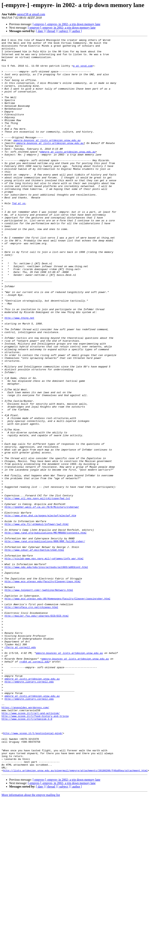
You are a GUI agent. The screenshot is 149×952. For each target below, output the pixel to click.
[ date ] (40, 31)
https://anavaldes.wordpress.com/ (25, 841)
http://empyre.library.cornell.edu (29, 810)
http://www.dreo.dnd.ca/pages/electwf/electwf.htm (40, 611)
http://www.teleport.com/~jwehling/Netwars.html (39, 700)
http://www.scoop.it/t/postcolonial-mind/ (33, 872)
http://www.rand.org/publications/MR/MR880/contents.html (46, 631)
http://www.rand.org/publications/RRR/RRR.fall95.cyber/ (45, 642)
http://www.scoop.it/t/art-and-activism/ (31, 848)
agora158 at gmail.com (31, 14)
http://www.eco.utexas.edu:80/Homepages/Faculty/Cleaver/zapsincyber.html (57, 711)
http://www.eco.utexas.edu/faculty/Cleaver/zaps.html (43, 690)
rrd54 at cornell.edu (34, 786)
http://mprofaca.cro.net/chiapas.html (31, 721)
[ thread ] (51, 31)
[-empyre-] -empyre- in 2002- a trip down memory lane (66, 24)
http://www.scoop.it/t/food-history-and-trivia (35, 851)
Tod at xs (18, 236)
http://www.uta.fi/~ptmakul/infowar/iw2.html (37, 621)
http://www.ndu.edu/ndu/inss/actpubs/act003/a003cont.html (46, 673)
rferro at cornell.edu (20, 769)
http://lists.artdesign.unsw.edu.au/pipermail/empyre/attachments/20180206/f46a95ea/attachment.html (75, 917)
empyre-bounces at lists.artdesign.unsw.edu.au (46, 161)
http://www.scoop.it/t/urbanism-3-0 (27, 855)
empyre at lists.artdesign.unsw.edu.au (68, 174)
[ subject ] (63, 31)
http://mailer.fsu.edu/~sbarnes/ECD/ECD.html (37, 731)
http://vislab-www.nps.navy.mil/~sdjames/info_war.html (44, 662)
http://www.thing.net (19, 374)
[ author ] (76, 31)
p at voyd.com (82, 71)
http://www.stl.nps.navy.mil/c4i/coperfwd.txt (37, 590)
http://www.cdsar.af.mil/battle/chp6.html (34, 652)
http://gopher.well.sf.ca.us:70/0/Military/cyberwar (42, 601)
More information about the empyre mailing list (31, 941)
